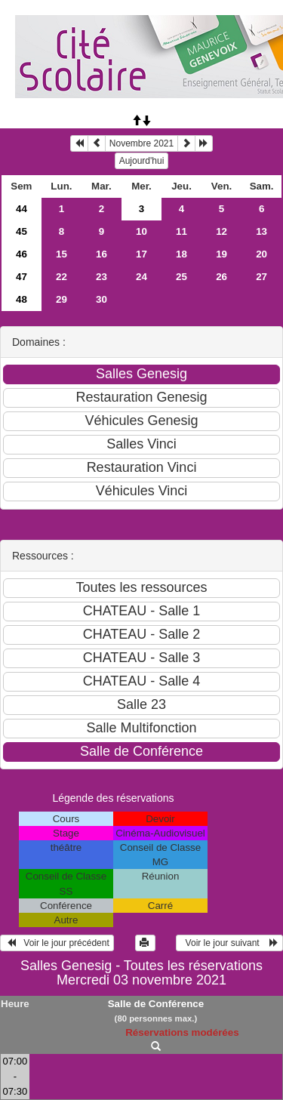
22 (61, 276)
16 (101, 254)
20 (261, 254)
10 (141, 231)
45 (21, 231)
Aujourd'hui (142, 161)
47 (21, 276)
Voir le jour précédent (57, 943)
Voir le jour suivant (229, 943)
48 (21, 299)
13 (261, 231)
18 (181, 254)
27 (261, 276)
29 (61, 299)
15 (61, 254)
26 (221, 276)
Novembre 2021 (141, 143)
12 (221, 231)
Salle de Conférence (156, 1003)
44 (21, 208)
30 (101, 299)
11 (181, 231)
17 (141, 254)
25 (181, 276)
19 (221, 254)
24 (141, 276)
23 (101, 276)
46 (21, 254)
